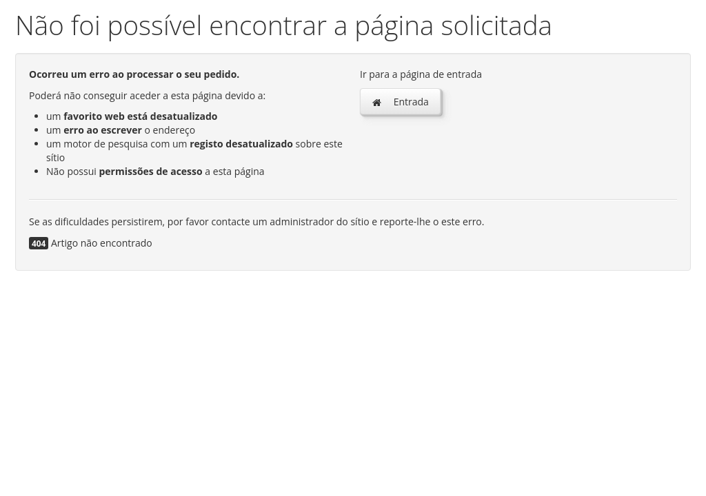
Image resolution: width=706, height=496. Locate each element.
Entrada (400, 101)
